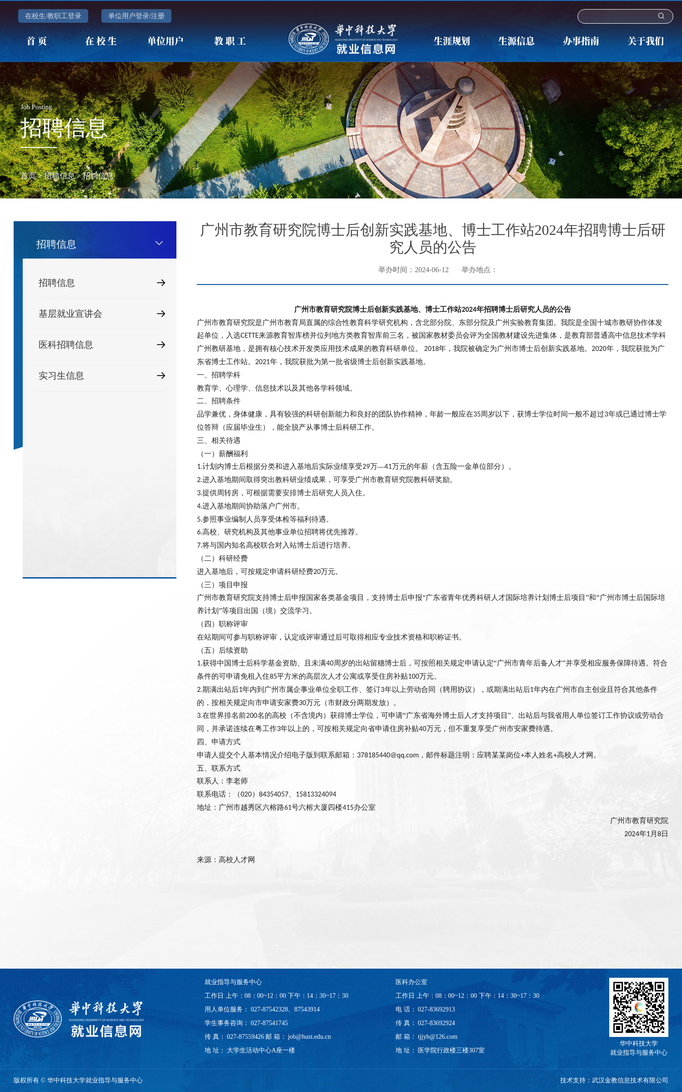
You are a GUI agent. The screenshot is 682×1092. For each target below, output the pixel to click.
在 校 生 (101, 40)
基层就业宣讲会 (102, 314)
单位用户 (165, 40)
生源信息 (516, 40)
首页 (28, 176)
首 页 (36, 40)
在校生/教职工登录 (53, 16)
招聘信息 (59, 176)
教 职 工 (230, 40)
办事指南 (581, 40)
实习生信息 (102, 376)
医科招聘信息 (102, 345)
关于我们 (645, 40)
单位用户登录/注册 (136, 16)
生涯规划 (452, 40)
